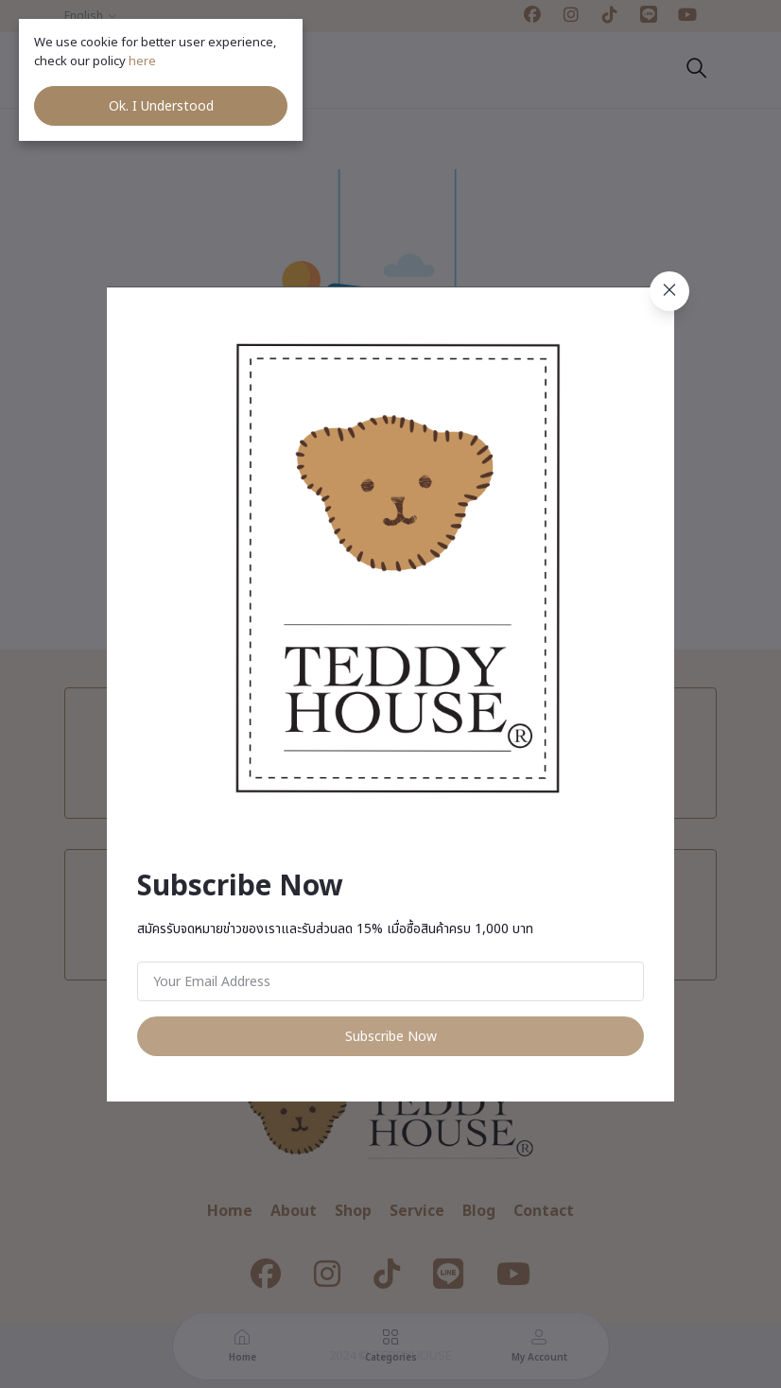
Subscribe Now (391, 1037)
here (144, 61)
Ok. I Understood (161, 106)
